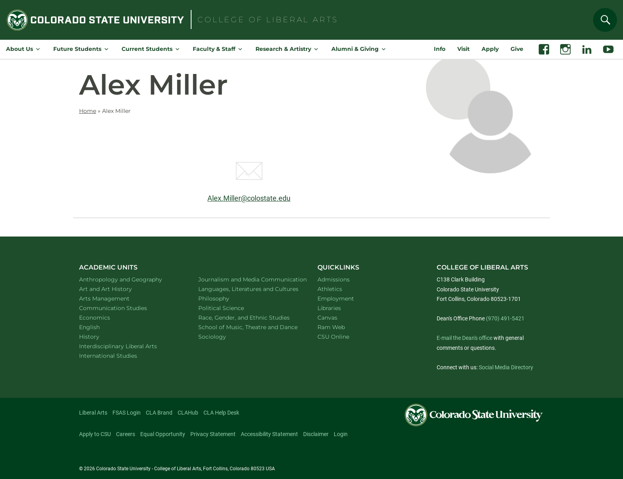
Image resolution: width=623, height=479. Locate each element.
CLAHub (188, 412)
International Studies (118, 355)
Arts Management (115, 298)
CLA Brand (159, 412)
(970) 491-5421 (505, 318)
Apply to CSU (95, 434)
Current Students (147, 48)
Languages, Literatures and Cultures (249, 289)
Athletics (329, 289)
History (99, 336)
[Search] (605, 20)
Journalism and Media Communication (249, 279)
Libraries (329, 308)
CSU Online (333, 336)
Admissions (333, 279)
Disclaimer (316, 434)
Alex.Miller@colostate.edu (248, 198)
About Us (19, 48)
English (100, 327)
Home (87, 110)
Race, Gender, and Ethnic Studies (249, 317)
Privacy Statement (213, 434)
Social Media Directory (506, 367)
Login (341, 434)
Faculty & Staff (214, 48)
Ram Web (331, 327)
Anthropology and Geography (129, 279)
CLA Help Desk (221, 412)
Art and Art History (116, 289)
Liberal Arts (93, 412)
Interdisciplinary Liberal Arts (128, 346)
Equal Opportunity (162, 434)
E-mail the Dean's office (464, 338)
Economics (105, 317)
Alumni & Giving (355, 48)
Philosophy (224, 298)
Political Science (231, 308)
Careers (125, 434)
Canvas (327, 317)
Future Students (77, 48)
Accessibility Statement (269, 434)
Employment (335, 298)
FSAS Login (126, 412)
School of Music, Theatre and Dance (249, 327)
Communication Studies (123, 308)
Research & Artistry (283, 48)
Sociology (222, 336)
